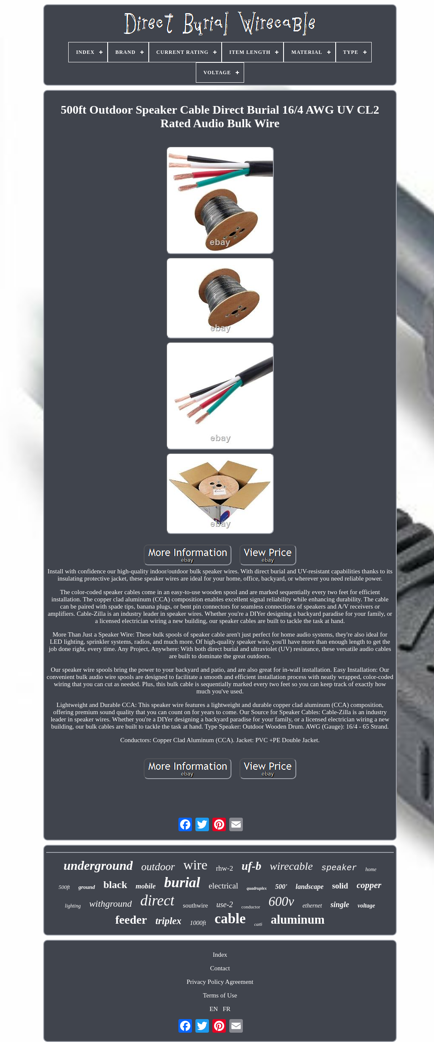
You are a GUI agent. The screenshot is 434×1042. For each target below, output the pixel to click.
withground (110, 903)
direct (157, 900)
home (370, 869)
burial (182, 882)
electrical (223, 885)
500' (281, 886)
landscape (310, 886)
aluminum (298, 919)
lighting (73, 906)
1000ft (198, 922)
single (340, 904)
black (115, 884)
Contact (220, 968)
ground (86, 887)
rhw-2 (224, 868)
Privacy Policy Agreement (219, 981)
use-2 (225, 904)
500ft (64, 887)
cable (229, 918)
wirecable (291, 866)
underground (98, 865)
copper (368, 885)
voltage (366, 905)
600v (281, 901)
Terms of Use (220, 995)
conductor (251, 906)
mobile (146, 886)
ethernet (312, 905)
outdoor (158, 866)
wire (196, 864)
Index (220, 954)
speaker (339, 868)
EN (213, 1009)
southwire (195, 905)
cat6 (258, 924)
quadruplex (257, 888)
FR (226, 1009)
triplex (168, 921)
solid (340, 885)
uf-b (252, 866)
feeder (131, 919)
